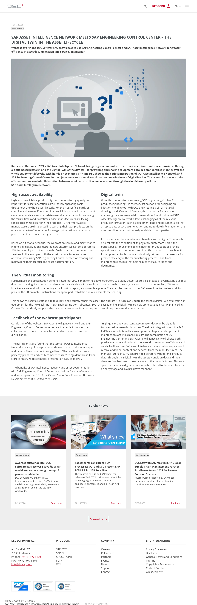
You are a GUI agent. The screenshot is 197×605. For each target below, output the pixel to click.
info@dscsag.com (21, 564)
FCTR (59, 560)
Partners (106, 557)
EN (177, 6)
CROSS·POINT (64, 557)
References (107, 553)
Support (106, 568)
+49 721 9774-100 (30, 557)
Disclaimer (152, 553)
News (104, 564)
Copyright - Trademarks (160, 564)
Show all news (98, 519)
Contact (105, 572)
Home (8, 600)
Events (105, 560)
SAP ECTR (61, 549)
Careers (105, 549)
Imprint (150, 560)
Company (19, 600)
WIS (58, 564)
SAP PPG (61, 553)
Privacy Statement (157, 549)
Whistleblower (154, 572)
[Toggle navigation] (186, 6)
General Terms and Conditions (164, 557)
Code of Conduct (156, 568)
